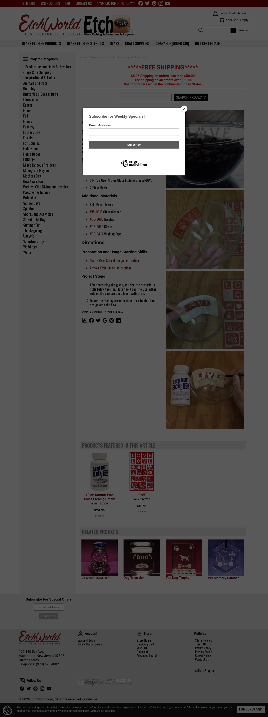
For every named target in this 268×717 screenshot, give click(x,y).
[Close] (184, 109)
